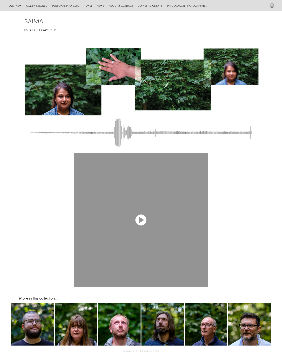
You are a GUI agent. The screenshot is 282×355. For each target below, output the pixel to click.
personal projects (65, 5)
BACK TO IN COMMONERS (40, 30)
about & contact (121, 5)
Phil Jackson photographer (187, 5)
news (100, 5)
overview (15, 5)
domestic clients (150, 5)
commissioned (36, 5)
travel (87, 5)
